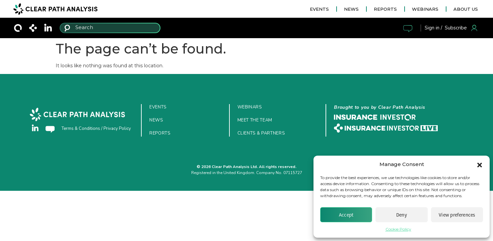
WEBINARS (425, 9)
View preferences (457, 215)
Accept (346, 215)
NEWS (351, 9)
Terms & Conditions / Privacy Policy (96, 129)
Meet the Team (254, 120)
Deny (401, 215)
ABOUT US (465, 9)
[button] (479, 164)
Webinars (249, 107)
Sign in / (433, 27)
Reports (159, 133)
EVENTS (319, 9)
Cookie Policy (398, 229)
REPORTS (385, 9)
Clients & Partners (261, 133)
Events (157, 107)
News (156, 120)
